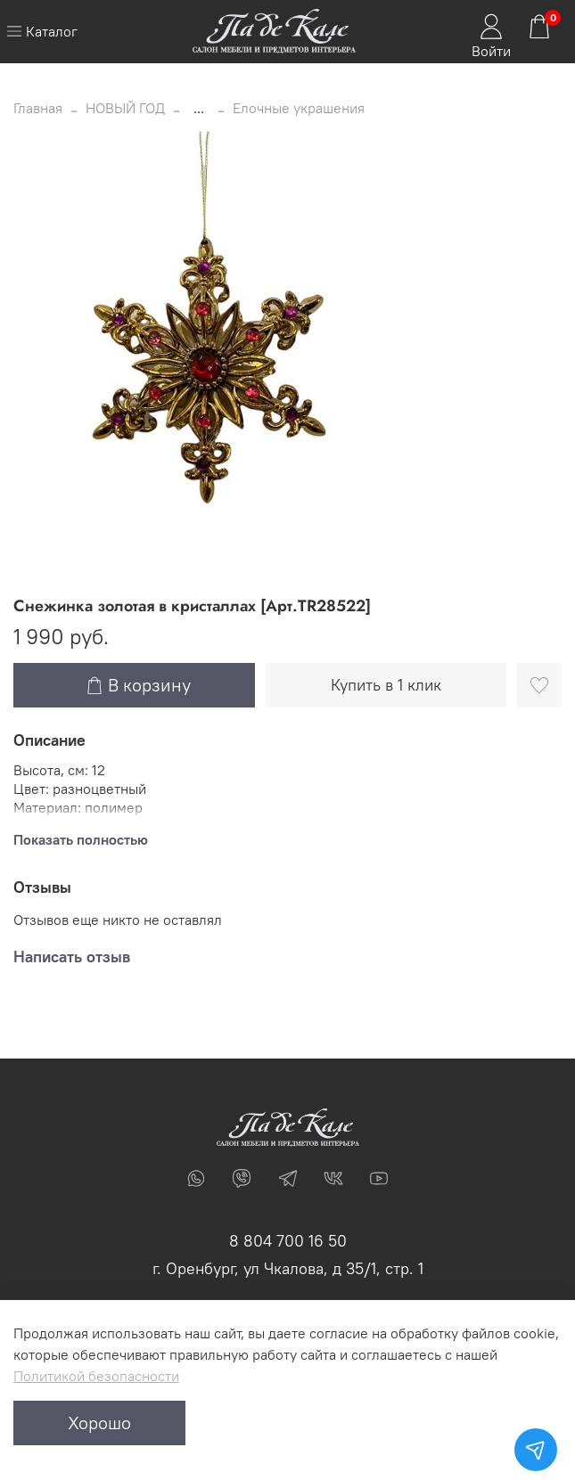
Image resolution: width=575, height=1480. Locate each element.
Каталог (42, 31)
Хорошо (99, 1422)
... (198, 108)
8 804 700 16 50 (288, 1241)
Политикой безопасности (96, 1376)
